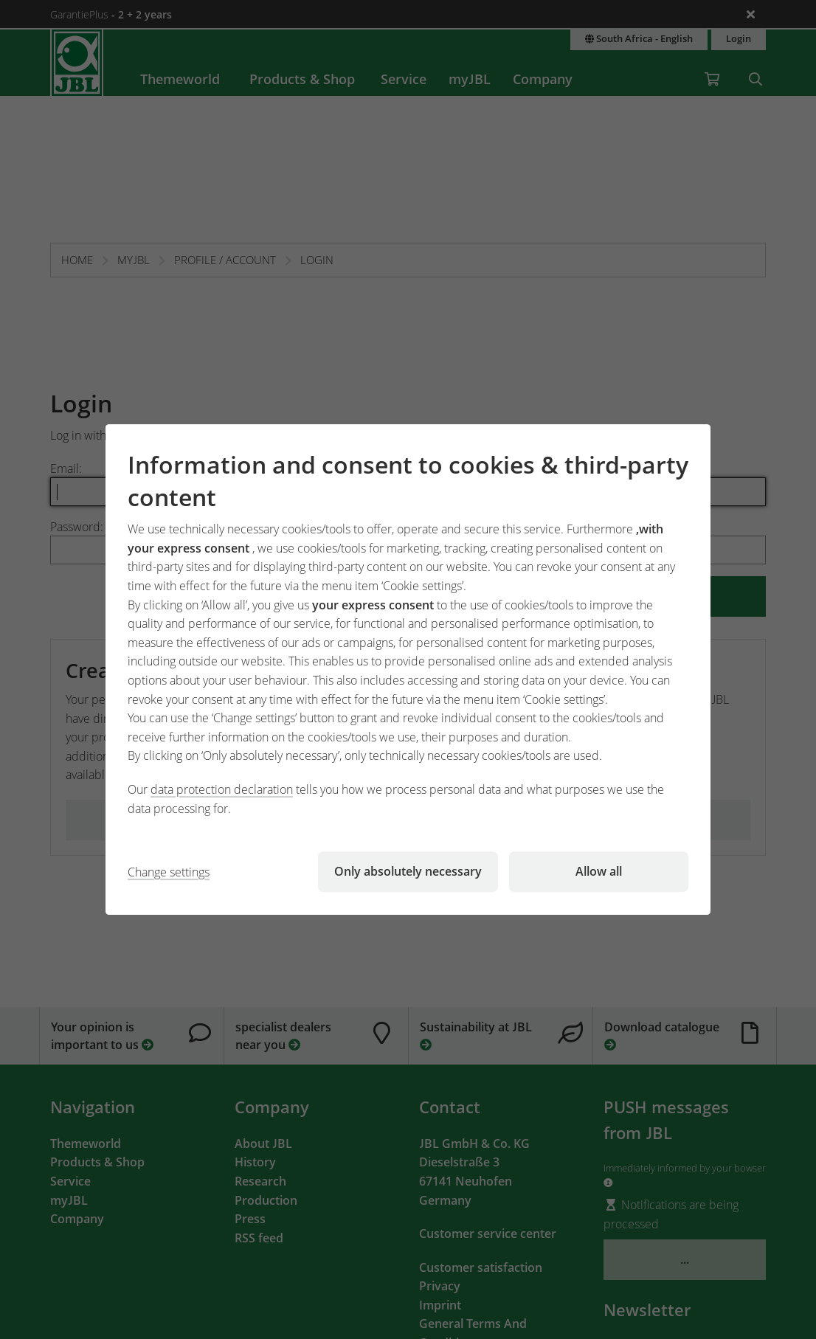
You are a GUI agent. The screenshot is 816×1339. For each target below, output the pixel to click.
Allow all (598, 871)
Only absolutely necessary (408, 871)
